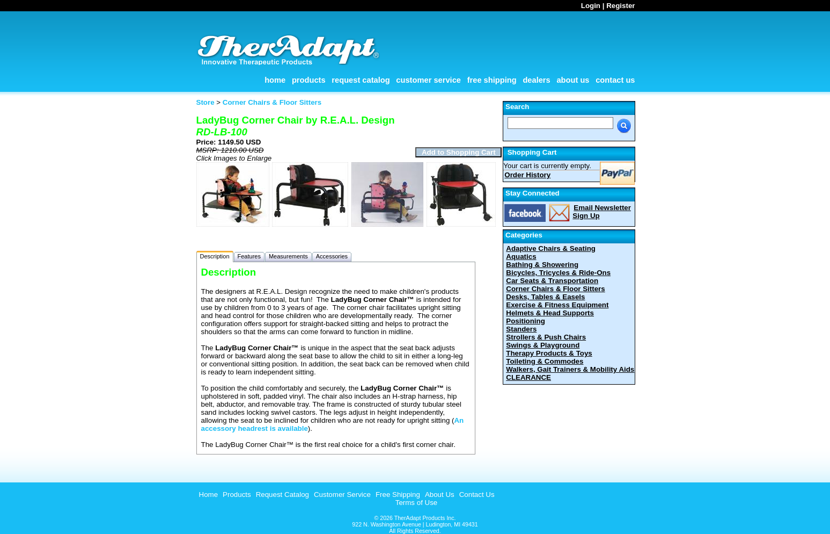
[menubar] (345, 494)
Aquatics (521, 256)
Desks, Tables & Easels (545, 297)
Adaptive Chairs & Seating (551, 248)
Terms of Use (416, 503)
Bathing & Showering (542, 265)
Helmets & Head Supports (550, 313)
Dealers (536, 80)
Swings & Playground (542, 345)
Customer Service (428, 80)
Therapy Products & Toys (549, 353)
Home (275, 80)
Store (205, 102)
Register (620, 6)
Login (590, 6)
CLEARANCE (528, 377)
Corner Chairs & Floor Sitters (555, 289)
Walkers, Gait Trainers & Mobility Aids (570, 369)
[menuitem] (207, 494)
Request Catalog (361, 80)
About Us (572, 80)
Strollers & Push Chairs (546, 337)
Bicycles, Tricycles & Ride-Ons (558, 273)
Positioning (525, 321)
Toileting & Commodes (544, 361)
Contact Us (615, 80)
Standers (521, 329)
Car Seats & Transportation (552, 281)
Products (309, 80)
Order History (527, 175)
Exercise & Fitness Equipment (557, 305)
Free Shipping (492, 80)
